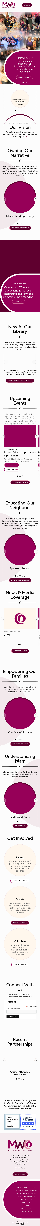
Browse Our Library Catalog (19, 381)
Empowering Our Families (26, 1193)
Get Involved (26, 1199)
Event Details (12, 465)
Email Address (14, 1008)
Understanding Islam (26, 1196)
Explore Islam (20, 826)
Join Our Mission (20, 964)
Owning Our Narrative (26, 1187)
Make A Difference (20, 922)
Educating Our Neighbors (26, 1190)
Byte (22, 1223)
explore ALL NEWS (20, 651)
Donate (27, 5)
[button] (23, 82)
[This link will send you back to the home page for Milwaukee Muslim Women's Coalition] (8, 5)
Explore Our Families (20, 744)
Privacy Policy (26, 1212)
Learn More (18, 302)
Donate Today (23, 77)
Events (26, 1206)
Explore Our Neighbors (20, 580)
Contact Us (26, 1209)
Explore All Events (20, 482)
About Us (26, 1202)
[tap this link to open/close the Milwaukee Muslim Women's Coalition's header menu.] (35, 5)
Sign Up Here (11, 469)
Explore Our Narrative (20, 228)
